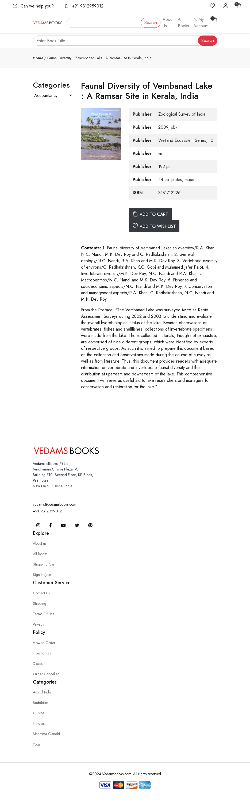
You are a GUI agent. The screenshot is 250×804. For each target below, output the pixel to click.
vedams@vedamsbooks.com (54, 504)
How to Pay (42, 653)
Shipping (39, 603)
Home (38, 58)
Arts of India (42, 692)
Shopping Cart (44, 564)
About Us (168, 22)
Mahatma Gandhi (46, 733)
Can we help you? (33, 6)
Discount (39, 663)
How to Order (44, 642)
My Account (200, 22)
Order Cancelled (46, 674)
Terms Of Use (43, 614)
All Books (183, 22)
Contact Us (41, 593)
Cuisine (38, 713)
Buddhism (40, 702)
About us (39, 543)
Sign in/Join (42, 574)
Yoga (37, 744)
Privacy (38, 624)
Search (150, 22)
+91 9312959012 (83, 6)
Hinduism (40, 723)
